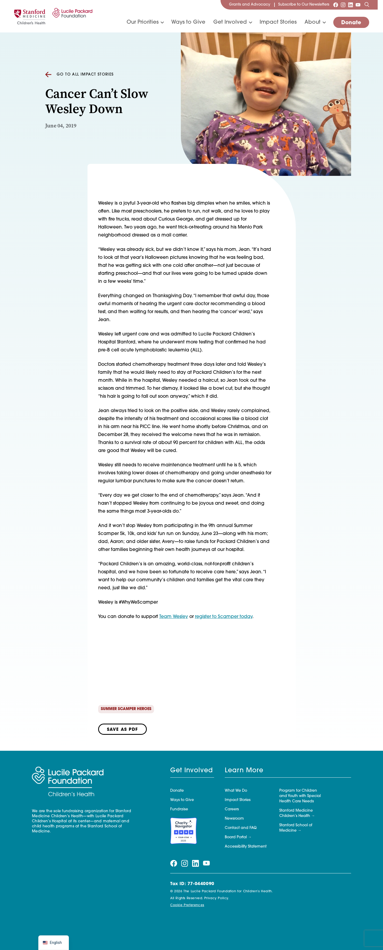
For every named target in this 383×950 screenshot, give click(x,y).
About (312, 22)
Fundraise (179, 809)
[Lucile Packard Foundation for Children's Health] (71, 16)
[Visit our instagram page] (343, 4)
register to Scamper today (223, 617)
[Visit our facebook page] (335, 4)
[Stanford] (29, 16)
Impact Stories (278, 22)
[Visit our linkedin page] (350, 4)
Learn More (244, 771)
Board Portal (236, 837)
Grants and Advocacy (249, 5)
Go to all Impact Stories (79, 75)
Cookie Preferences (187, 905)
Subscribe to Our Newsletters (303, 5)
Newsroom (234, 819)
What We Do (236, 791)
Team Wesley (173, 617)
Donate (351, 23)
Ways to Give (188, 22)
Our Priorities (143, 22)
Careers (232, 809)
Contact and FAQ (241, 828)
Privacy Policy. (216, 898)
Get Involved (230, 22)
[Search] (366, 5)
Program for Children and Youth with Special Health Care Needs (300, 796)
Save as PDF (122, 730)
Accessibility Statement (246, 847)
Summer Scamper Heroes (126, 709)
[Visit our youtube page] (358, 4)
